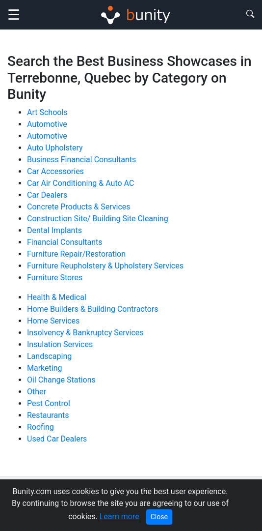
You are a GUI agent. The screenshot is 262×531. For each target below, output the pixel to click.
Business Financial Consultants (81, 159)
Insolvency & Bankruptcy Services (85, 332)
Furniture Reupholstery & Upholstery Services (105, 265)
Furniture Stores (54, 277)
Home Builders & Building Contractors (92, 309)
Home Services (53, 320)
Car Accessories (55, 171)
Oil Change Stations (61, 379)
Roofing (40, 427)
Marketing (44, 368)
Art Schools (47, 112)
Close (159, 517)
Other (36, 391)
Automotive (47, 124)
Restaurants (48, 415)
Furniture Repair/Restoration (76, 254)
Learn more (119, 516)
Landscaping (49, 356)
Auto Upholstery (55, 147)
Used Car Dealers (57, 438)
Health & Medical (56, 297)
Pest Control (48, 403)
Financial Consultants (65, 242)
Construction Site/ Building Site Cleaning (97, 218)
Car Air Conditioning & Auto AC (80, 183)
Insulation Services (60, 344)
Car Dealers (47, 195)
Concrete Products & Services (79, 206)
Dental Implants (54, 230)
